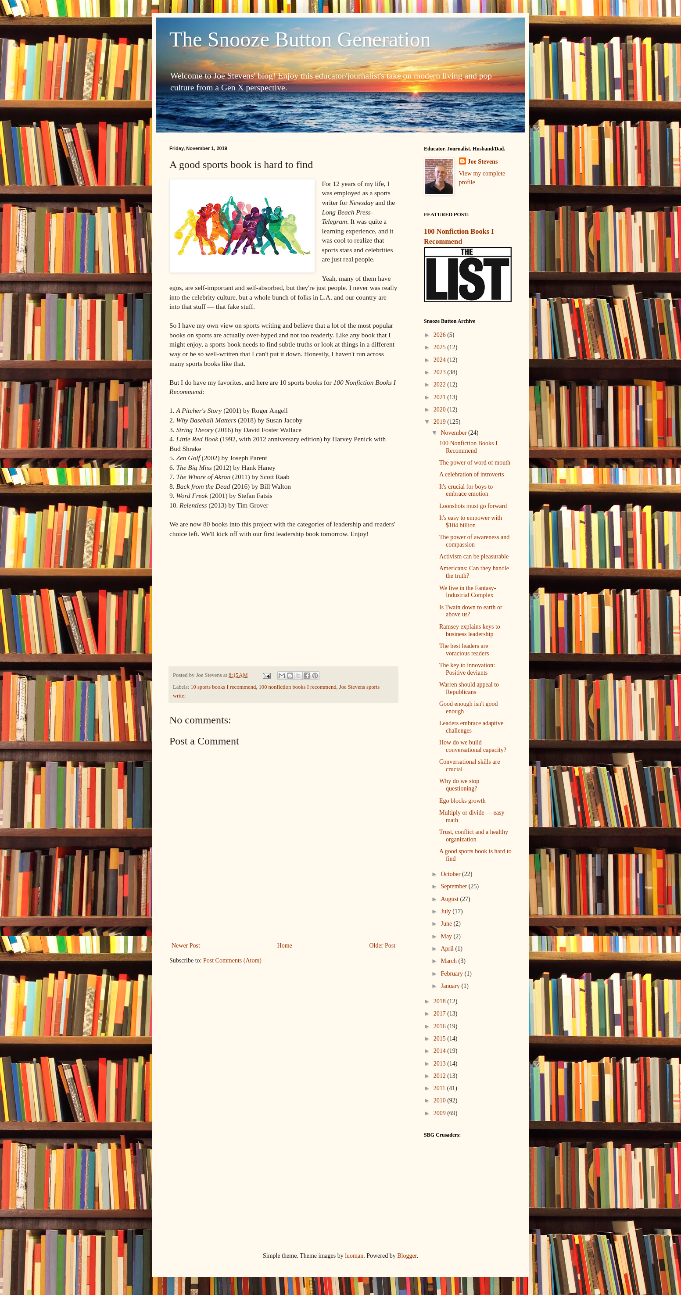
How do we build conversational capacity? (472, 746)
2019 (441, 422)
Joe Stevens (483, 161)
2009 (441, 1113)
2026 (441, 335)
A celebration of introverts (471, 474)
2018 (441, 1001)
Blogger (406, 1255)
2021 (441, 397)
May (447, 936)
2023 (441, 372)
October (451, 874)
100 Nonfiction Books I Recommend (468, 447)
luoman (354, 1255)
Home (284, 945)
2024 (441, 360)
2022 (441, 384)
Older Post (382, 945)
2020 (441, 409)
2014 (441, 1051)
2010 (441, 1100)
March (449, 961)
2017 (441, 1013)
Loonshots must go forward (473, 506)
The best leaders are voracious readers (464, 650)
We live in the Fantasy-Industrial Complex (467, 592)
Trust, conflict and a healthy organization (473, 836)
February (452, 973)
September (454, 886)
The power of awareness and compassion (474, 541)
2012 (441, 1076)
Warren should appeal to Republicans (469, 688)
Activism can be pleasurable (474, 556)
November (454, 432)
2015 (441, 1038)
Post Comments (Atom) (232, 960)
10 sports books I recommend (223, 687)
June (447, 923)
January (451, 986)
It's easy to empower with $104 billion (470, 522)
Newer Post (186, 945)
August (450, 899)
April (448, 948)
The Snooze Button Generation (300, 39)
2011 (440, 1088)
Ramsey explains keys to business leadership (469, 630)
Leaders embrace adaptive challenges (471, 727)
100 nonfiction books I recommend (298, 687)
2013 (441, 1063)
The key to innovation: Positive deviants (467, 669)
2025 (441, 347)
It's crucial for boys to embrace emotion (466, 490)
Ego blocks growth (462, 801)
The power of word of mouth (474, 462)
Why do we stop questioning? (459, 785)
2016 (441, 1026)
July (446, 911)
